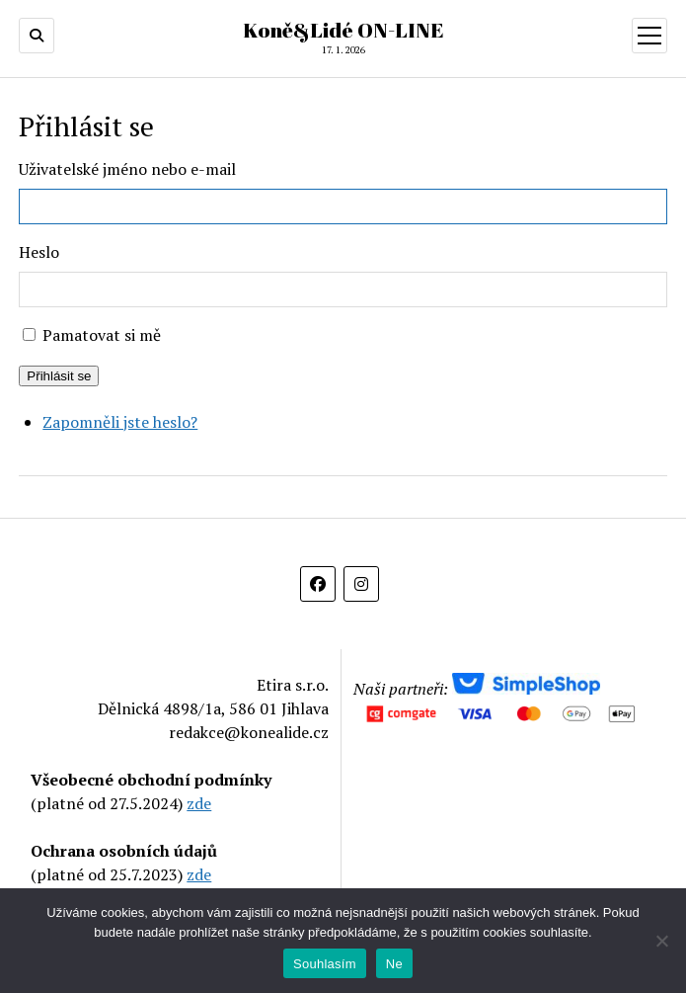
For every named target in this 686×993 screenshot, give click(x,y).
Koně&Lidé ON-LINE (343, 29)
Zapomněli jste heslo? (119, 422)
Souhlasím (324, 963)
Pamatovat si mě (101, 335)
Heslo (39, 252)
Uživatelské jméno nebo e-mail (127, 169)
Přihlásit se (59, 376)
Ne (394, 963)
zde (199, 803)
